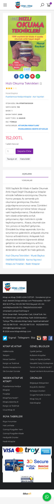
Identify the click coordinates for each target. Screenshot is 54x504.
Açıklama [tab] (27, 174)
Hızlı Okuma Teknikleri (17, 255)
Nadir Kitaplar (33, 264)
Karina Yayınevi (34, 259)
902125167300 (42, 324)
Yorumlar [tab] (27, 180)
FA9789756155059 (15, 259)
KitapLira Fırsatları (28, 126)
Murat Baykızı (38, 255)
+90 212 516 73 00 (10, 324)
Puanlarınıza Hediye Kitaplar (33, 129)
